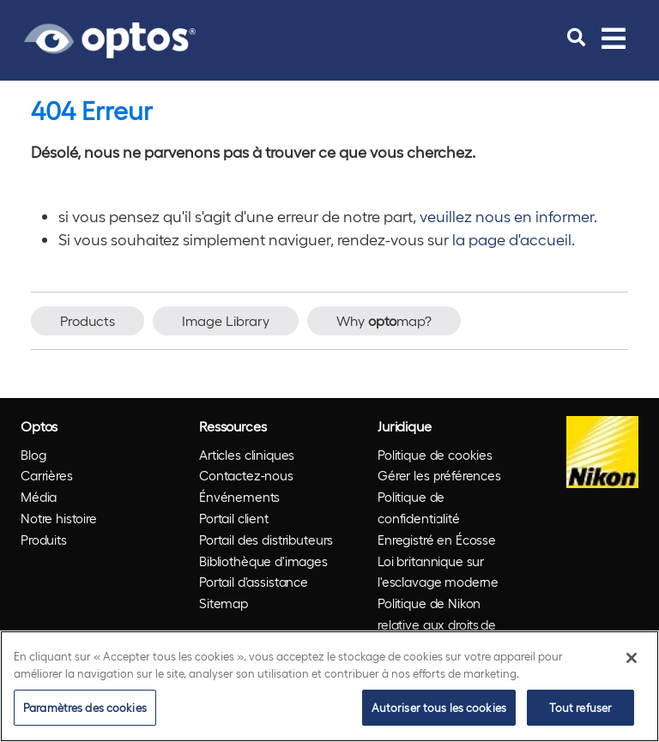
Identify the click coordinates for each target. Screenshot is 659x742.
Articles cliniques (246, 454)
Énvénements (239, 496)
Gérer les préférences (439, 475)
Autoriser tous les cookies (439, 707)
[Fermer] (631, 658)
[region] (329, 686)
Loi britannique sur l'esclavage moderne (438, 571)
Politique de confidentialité (419, 507)
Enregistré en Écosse (437, 539)
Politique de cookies (435, 454)
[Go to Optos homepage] (110, 37)
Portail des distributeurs (266, 539)
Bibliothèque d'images (263, 561)
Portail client (234, 518)
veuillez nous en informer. (508, 216)
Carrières (47, 475)
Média (39, 496)
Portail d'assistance (253, 581)
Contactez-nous (246, 475)
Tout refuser (581, 707)
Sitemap (223, 603)
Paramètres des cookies (85, 707)
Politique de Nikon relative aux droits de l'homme (437, 624)
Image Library (225, 320)
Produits (44, 539)
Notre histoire (59, 518)
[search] (576, 37)
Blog (33, 454)
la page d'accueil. (513, 239)
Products (87, 320)
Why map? (384, 320)
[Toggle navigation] (613, 38)
